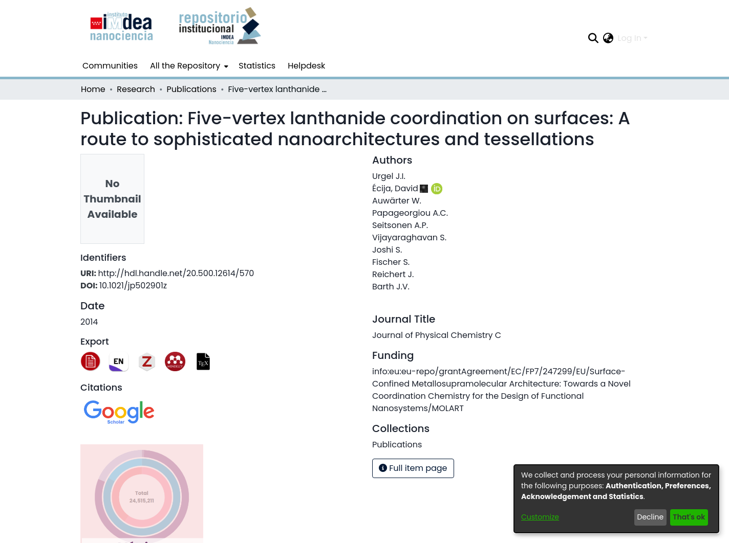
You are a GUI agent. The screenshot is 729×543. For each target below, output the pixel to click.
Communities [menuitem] (110, 66)
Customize (540, 517)
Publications (192, 89)
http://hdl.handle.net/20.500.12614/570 (176, 273)
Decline (650, 517)
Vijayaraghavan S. (409, 237)
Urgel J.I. (388, 176)
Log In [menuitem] (629, 38)
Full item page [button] (413, 468)
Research (136, 89)
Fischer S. (391, 262)
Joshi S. (387, 250)
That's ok (689, 517)
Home (93, 89)
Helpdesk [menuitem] (306, 66)
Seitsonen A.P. (400, 225)
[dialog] (616, 499)
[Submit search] (593, 38)
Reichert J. (393, 274)
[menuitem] (188, 66)
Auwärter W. (396, 201)
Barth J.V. (391, 286)
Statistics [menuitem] (257, 66)
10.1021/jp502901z (133, 285)
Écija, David (395, 188)
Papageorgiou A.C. (410, 213)
